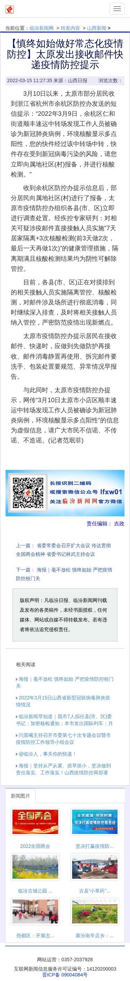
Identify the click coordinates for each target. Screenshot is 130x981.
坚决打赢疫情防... (95, 846)
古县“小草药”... (95, 891)
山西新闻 (96, 28)
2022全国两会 (35, 846)
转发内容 (70, 28)
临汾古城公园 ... (35, 891)
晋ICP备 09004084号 (65, 975)
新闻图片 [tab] (20, 796)
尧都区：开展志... (35, 935)
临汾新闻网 (41, 28)
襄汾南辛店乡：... (95, 935)
